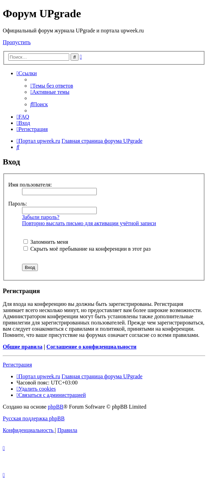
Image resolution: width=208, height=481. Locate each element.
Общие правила (22, 347)
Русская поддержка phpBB (34, 418)
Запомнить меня (45, 242)
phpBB (55, 407)
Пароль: (17, 204)
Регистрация (17, 365)
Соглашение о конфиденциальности (91, 347)
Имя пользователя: (30, 185)
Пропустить (17, 42)
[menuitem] (51, 86)
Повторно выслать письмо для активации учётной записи (89, 223)
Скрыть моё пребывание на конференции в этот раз (86, 249)
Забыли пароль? (40, 217)
